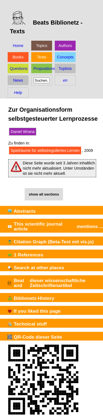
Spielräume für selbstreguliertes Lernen (45, 150)
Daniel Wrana (23, 131)
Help (18, 92)
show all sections (44, 194)
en (65, 80)
